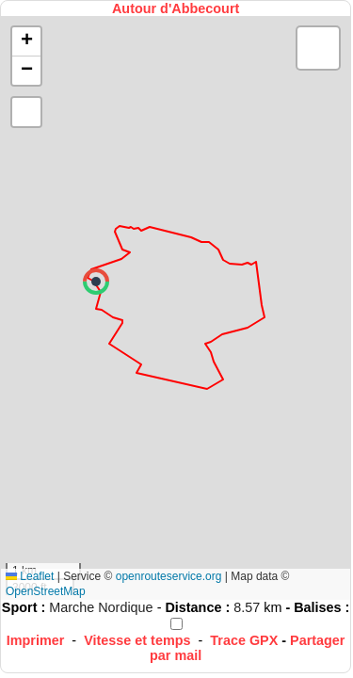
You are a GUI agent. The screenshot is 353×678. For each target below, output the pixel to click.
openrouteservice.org (169, 576)
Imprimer (36, 640)
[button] (96, 281)
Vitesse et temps (137, 640)
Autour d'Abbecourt (175, 8)
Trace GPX (244, 640)
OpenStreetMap (46, 591)
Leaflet (30, 576)
